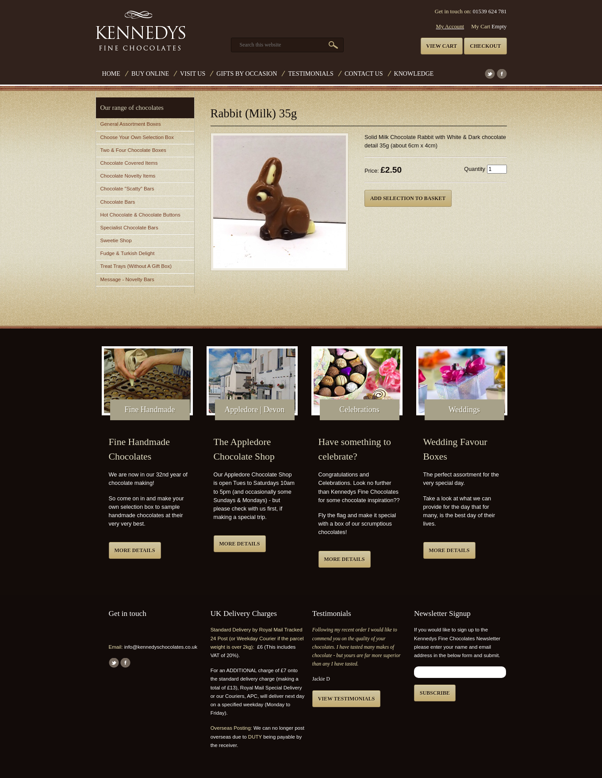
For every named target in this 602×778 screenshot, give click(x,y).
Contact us (364, 73)
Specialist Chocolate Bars (129, 227)
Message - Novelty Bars (127, 279)
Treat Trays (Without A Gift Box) (136, 266)
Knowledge (414, 73)
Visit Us (192, 73)
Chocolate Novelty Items (128, 175)
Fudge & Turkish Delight (127, 253)
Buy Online (150, 73)
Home (111, 73)
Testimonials (310, 73)
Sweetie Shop (116, 240)
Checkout (485, 46)
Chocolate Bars (117, 202)
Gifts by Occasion (246, 73)
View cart (441, 46)
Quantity (474, 169)
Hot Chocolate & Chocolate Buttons (140, 214)
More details (135, 550)
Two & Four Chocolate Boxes (133, 150)
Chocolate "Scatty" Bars (127, 188)
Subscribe (435, 693)
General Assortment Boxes (130, 124)
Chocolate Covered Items (129, 163)
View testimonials (346, 699)
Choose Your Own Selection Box (137, 137)
